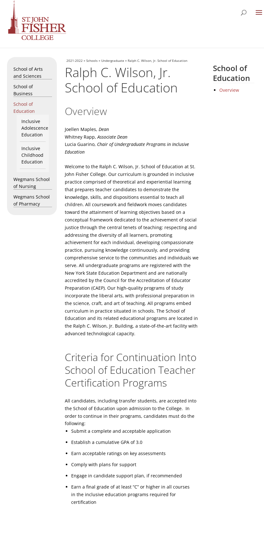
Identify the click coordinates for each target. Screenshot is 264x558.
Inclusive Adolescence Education (34, 128)
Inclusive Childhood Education (32, 155)
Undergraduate (112, 60)
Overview (229, 90)
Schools (92, 60)
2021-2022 (74, 60)
